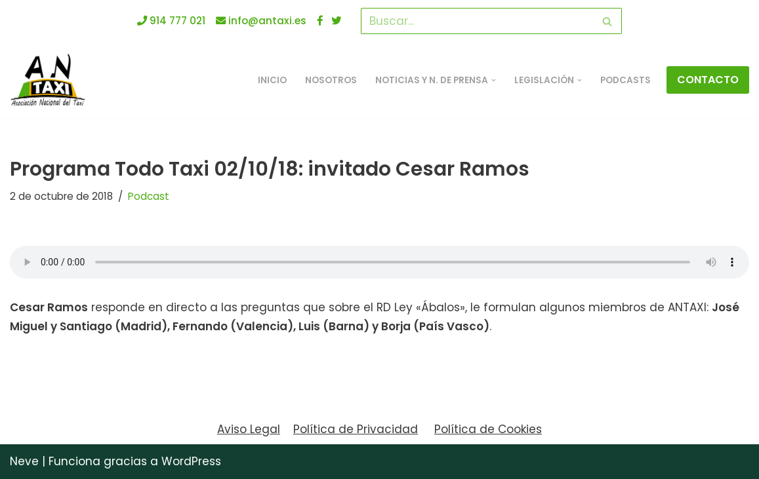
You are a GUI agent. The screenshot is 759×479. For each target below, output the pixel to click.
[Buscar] (476, 21)
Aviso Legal (248, 429)
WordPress (191, 461)
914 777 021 (171, 21)
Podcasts (625, 80)
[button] (493, 80)
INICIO (272, 80)
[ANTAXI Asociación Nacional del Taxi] (51, 80)
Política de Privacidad (355, 429)
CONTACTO (708, 79)
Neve (24, 461)
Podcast (148, 196)
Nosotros (331, 80)
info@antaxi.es (261, 21)
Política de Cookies (488, 429)
